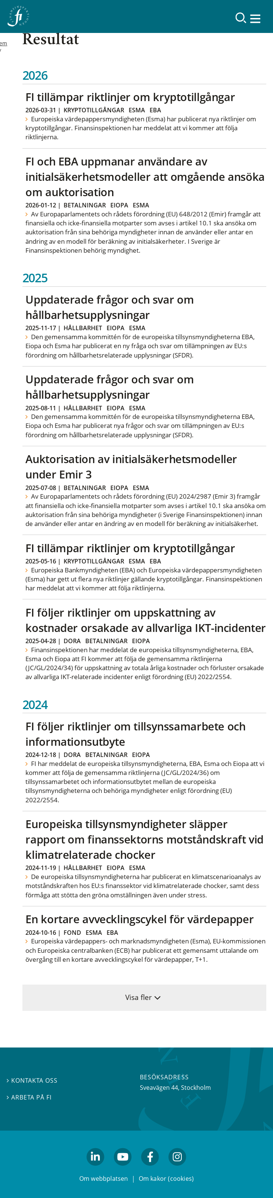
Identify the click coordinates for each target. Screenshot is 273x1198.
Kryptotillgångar (94, 110)
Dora (72, 641)
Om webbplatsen (103, 1178)
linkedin (95, 1169)
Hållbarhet (83, 328)
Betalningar (85, 205)
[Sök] (241, 17)
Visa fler (138, 997)
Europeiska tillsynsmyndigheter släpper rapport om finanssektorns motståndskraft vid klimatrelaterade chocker (144, 839)
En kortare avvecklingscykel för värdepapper (139, 919)
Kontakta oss (32, 1080)
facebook (150, 1169)
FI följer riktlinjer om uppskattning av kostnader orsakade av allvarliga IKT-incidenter (145, 620)
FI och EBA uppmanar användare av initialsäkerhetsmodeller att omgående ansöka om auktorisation (145, 176)
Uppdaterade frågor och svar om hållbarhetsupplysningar (109, 307)
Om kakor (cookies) (166, 1178)
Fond (72, 932)
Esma (137, 110)
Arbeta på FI (29, 1097)
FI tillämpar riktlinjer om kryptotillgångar (130, 96)
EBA (155, 110)
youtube (123, 1169)
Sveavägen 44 (159, 1087)
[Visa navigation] (256, 18)
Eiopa (119, 205)
